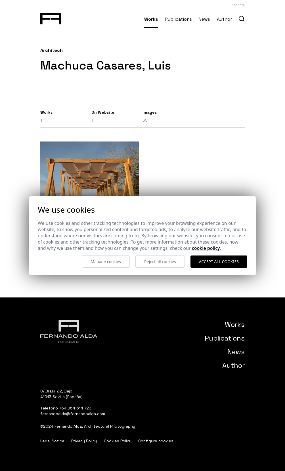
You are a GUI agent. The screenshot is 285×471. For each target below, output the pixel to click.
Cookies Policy (117, 440)
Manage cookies (106, 261)
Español (238, 5)
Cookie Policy (206, 248)
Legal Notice (52, 440)
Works (151, 19)
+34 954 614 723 (75, 408)
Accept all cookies (219, 261)
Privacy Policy (84, 440)
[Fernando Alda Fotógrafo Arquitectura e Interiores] (50, 17)
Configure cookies (155, 440)
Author (224, 19)
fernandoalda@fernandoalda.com (72, 413)
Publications (178, 19)
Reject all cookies (160, 261)
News (204, 19)
